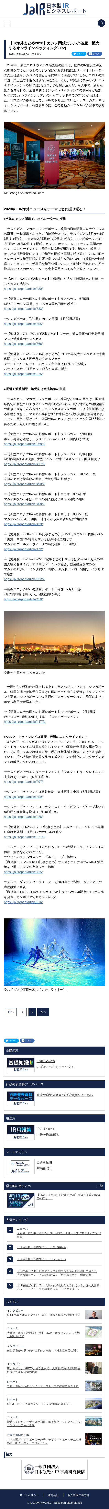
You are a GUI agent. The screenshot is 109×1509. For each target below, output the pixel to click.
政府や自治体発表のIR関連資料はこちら (65, 1095)
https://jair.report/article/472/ (23, 549)
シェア (96, 54)
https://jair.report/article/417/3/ (24, 464)
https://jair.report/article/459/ (23, 599)
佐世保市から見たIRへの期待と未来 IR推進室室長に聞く (43, 1350)
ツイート (80, 54)
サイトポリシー (29, 1495)
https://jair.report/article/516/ (23, 902)
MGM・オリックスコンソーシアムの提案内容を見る (39, 1404)
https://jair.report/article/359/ (23, 797)
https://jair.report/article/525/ (23, 374)
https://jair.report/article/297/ (23, 781)
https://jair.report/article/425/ (23, 872)
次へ (43, 1011)
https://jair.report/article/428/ (23, 816)
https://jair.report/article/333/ (23, 308)
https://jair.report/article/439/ (23, 524)
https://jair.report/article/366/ (23, 343)
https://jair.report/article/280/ (23, 288)
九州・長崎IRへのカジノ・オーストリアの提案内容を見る (43, 1386)
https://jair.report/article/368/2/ (24, 444)
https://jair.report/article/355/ (23, 324)
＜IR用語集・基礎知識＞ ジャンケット (41, 1259)
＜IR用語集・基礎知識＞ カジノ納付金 (41, 1247)
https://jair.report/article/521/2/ (24, 837)
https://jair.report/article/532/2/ (24, 579)
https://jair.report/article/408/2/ (24, 504)
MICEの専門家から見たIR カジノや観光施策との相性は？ (43, 1315)
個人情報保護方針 (78, 1495)
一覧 (100, 1186)
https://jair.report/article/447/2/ (24, 721)
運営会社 (53, 1495)
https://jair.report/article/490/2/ (24, 484)
